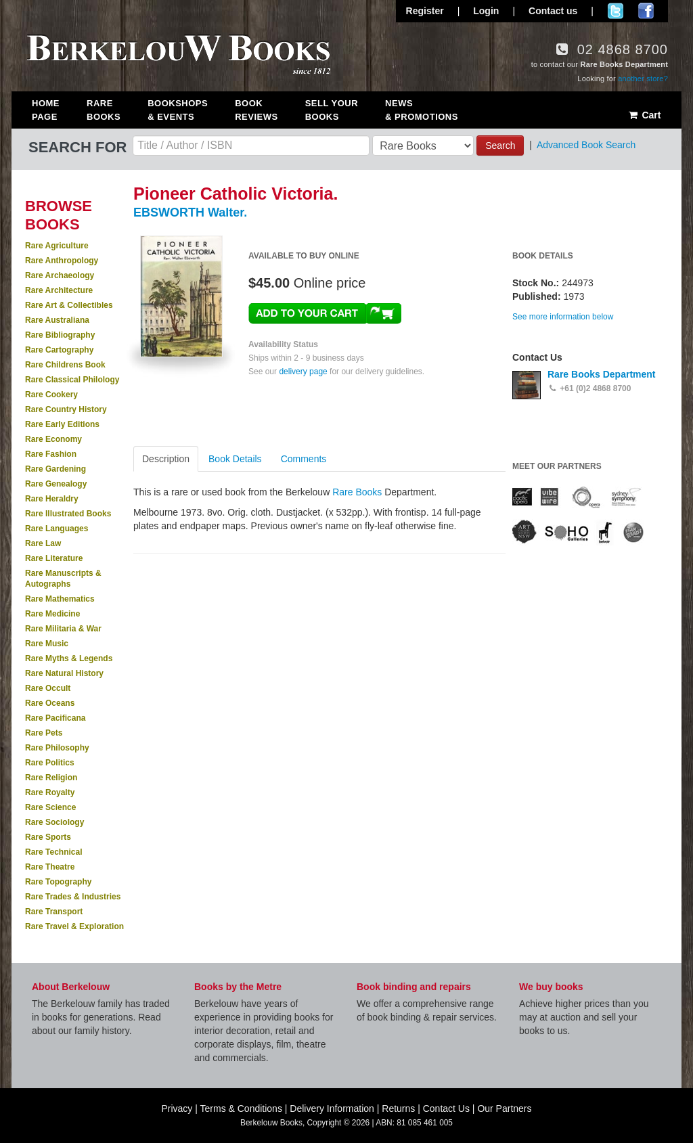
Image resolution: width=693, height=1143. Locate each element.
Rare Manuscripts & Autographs (63, 578)
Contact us (553, 10)
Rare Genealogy (56, 484)
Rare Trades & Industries (72, 896)
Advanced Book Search (586, 144)
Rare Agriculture (57, 245)
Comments (304, 458)
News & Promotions (421, 110)
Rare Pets (43, 733)
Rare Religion (51, 777)
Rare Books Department (601, 374)
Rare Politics (49, 762)
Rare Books (103, 110)
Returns (398, 1108)
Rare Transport (54, 911)
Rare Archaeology (59, 275)
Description (165, 458)
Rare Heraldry (52, 498)
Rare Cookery (51, 394)
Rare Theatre (49, 867)
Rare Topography (58, 882)
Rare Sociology (54, 822)
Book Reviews (256, 110)
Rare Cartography (59, 350)
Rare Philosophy (57, 748)
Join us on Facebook (646, 11)
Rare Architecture (59, 290)
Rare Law (43, 543)
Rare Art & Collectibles (69, 305)
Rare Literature (54, 558)
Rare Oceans (49, 703)
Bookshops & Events (178, 110)
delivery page (303, 371)
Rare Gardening (55, 469)
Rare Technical (53, 852)
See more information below (562, 316)
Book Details (235, 458)
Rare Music (46, 643)
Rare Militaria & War (63, 628)
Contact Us (446, 1108)
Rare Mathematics (60, 599)
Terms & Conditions (241, 1108)
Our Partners (504, 1108)
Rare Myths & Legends (68, 658)
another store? (643, 78)
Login (486, 10)
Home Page (46, 110)
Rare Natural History (64, 673)
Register (425, 10)
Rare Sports (48, 837)
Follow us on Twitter (615, 11)
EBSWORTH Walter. (190, 212)
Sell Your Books (331, 110)
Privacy (176, 1108)
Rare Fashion (50, 454)
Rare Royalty (49, 792)
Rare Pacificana (55, 718)
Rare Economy (53, 439)
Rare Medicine (52, 614)
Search (500, 145)
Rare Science (50, 807)
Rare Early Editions (62, 424)
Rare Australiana (57, 320)
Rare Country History (66, 409)
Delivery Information (332, 1108)
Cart (644, 115)
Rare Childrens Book (65, 364)
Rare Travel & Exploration (74, 926)
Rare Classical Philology (72, 379)
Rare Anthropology (61, 260)
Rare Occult (47, 688)
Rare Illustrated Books (68, 513)
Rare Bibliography (60, 335)
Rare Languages (56, 528)
